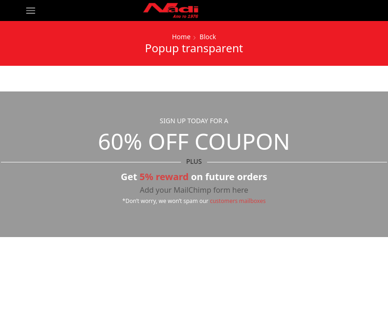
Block (208, 36)
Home (181, 36)
